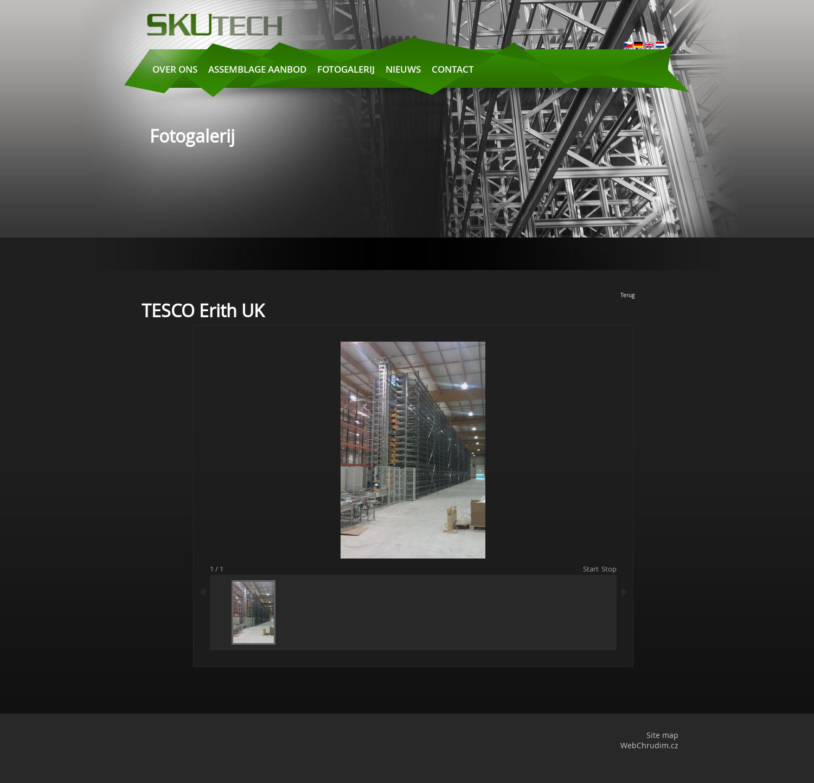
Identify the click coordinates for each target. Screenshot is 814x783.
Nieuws (403, 69)
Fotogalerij (346, 69)
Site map (662, 735)
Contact (453, 69)
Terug (627, 295)
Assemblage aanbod (257, 69)
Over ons (174, 69)
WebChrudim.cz (649, 745)
